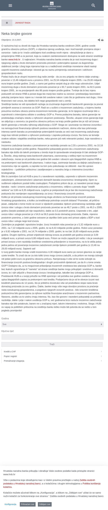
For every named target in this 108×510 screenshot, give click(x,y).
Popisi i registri (54, 356)
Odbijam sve (44, 504)
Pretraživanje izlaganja (54, 361)
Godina (5, 318)
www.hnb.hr (14, 59)
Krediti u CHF (54, 351)
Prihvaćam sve (27, 504)
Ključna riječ (7, 331)
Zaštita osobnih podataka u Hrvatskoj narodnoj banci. (77, 496)
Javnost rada (22, 23)
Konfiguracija (10, 504)
